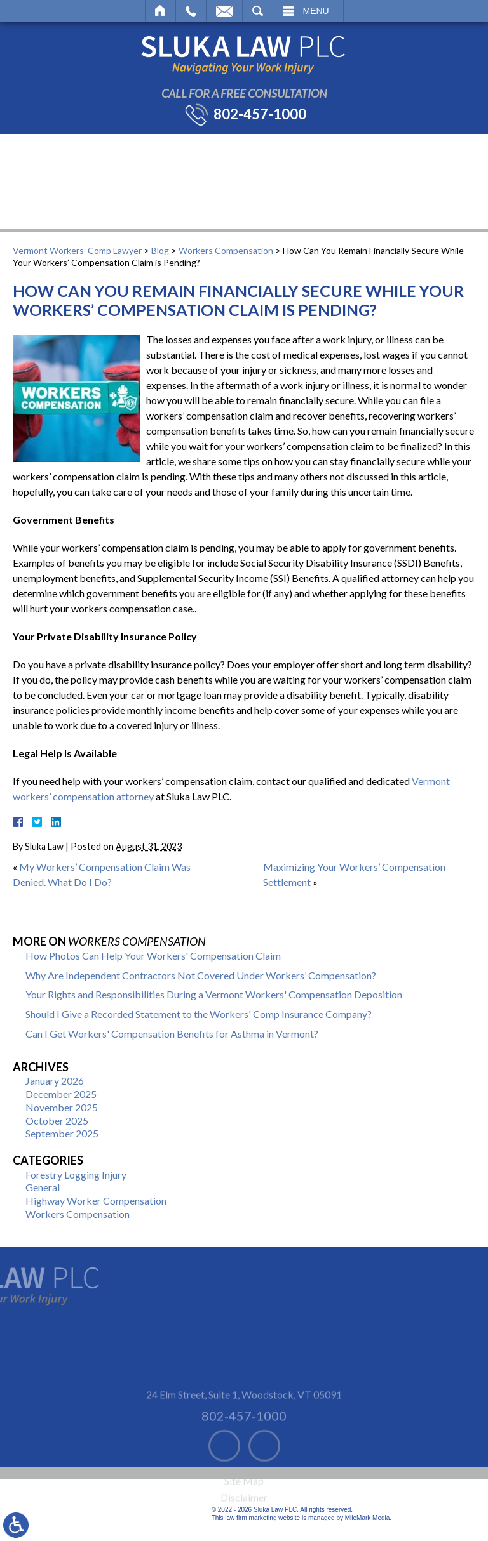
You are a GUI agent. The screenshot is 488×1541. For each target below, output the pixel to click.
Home (160, 11)
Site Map (244, 1497)
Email (224, 11)
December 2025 (61, 1094)
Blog (160, 250)
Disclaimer (244, 1514)
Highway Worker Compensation (95, 1200)
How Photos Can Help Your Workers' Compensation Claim (153, 955)
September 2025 (61, 1133)
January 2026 (54, 1081)
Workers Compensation (226, 250)
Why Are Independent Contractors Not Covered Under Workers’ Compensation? (200, 975)
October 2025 (56, 1120)
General (42, 1187)
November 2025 (61, 1107)
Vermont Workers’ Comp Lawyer (77, 250)
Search (258, 11)
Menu (316, 11)
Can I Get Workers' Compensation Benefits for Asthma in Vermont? (171, 1034)
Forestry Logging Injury (75, 1174)
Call (191, 11)
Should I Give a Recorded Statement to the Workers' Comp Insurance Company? (198, 1014)
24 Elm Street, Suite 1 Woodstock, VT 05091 (244, 1411)
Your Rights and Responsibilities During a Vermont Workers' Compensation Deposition (213, 994)
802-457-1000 (260, 114)
